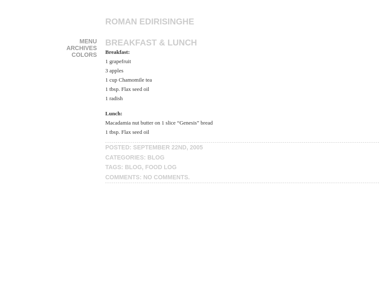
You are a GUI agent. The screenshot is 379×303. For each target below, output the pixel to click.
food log (161, 167)
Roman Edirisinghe (149, 21)
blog (155, 157)
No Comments (165, 177)
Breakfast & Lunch (151, 42)
